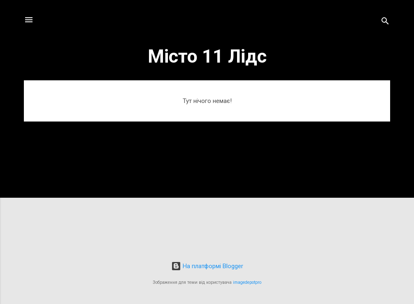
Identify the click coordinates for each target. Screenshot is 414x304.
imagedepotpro (247, 282)
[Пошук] (385, 22)
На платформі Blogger (207, 266)
